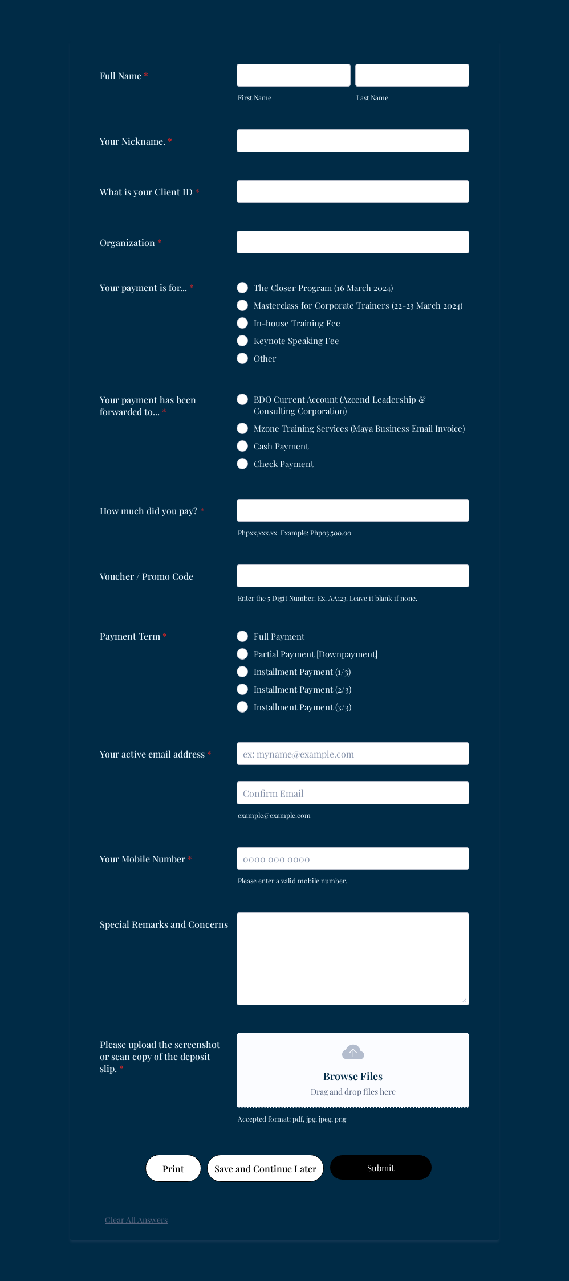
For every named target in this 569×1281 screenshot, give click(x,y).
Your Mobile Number (146, 859)
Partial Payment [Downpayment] (315, 654)
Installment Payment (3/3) (302, 707)
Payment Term (133, 636)
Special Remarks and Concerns (164, 924)
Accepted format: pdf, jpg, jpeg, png (292, 1118)
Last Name (372, 97)
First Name (254, 97)
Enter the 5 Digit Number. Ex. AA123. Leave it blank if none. (327, 598)
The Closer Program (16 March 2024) (323, 287)
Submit (380, 1167)
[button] (353, 1070)
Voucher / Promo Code (146, 576)
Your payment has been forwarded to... (148, 406)
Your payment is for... (147, 287)
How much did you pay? (152, 511)
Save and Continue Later (265, 1168)
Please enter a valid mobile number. (292, 880)
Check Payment (284, 463)
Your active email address (156, 754)
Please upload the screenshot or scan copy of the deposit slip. (160, 1056)
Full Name (124, 75)
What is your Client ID (150, 192)
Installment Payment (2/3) (302, 689)
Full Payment (279, 636)
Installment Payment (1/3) (302, 671)
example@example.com (274, 815)
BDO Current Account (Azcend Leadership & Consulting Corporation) (340, 405)
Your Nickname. (136, 141)
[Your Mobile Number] (353, 858)
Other (265, 358)
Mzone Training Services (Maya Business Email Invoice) (359, 428)
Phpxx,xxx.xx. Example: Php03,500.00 (294, 532)
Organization (131, 242)
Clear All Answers (136, 1219)
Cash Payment (281, 446)
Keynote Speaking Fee (296, 340)
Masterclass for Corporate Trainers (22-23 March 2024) (358, 305)
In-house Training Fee (297, 323)
